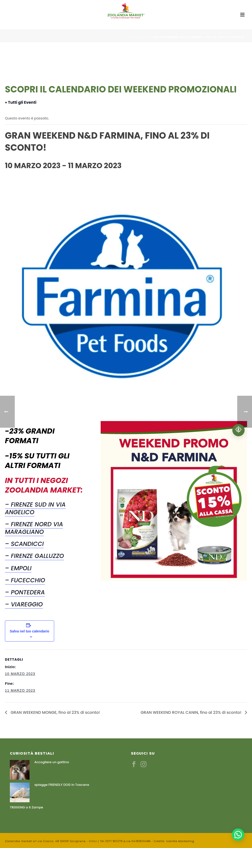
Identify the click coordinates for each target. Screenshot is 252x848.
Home (132, 37)
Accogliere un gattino (51, 762)
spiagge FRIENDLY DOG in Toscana (61, 785)
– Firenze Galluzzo (34, 556)
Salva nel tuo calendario (29, 631)
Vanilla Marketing (180, 841)
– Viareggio (24, 604)
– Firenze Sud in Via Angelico (35, 508)
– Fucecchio (25, 580)
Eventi (144, 37)
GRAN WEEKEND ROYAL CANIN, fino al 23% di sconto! (191, 712)
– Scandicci (24, 544)
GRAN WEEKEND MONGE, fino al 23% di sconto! (55, 712)
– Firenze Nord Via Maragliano (34, 528)
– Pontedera (25, 592)
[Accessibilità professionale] (238, 430)
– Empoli (18, 568)
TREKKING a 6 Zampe (26, 807)
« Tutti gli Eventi (20, 102)
